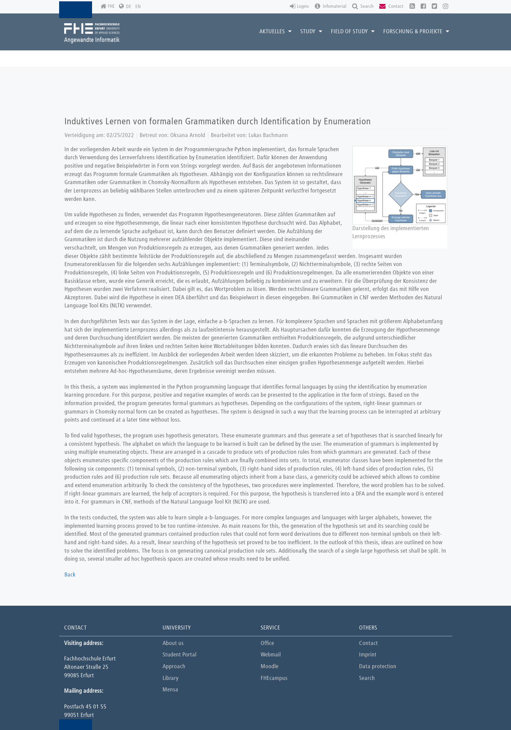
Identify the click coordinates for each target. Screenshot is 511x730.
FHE (107, 6)
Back (70, 575)
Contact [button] (391, 6)
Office (267, 643)
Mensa (170, 690)
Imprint (368, 655)
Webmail (271, 655)
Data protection (377, 667)
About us (173, 643)
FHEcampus (274, 678)
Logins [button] (299, 6)
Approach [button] (174, 667)
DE (128, 6)
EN (138, 6)
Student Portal (180, 655)
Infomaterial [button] (330, 6)
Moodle (270, 667)
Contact (368, 643)
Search (367, 678)
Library (170, 678)
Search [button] (363, 6)
